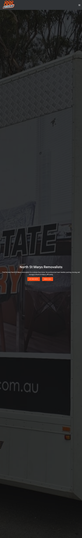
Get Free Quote (33, 279)
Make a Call (47, 279)
